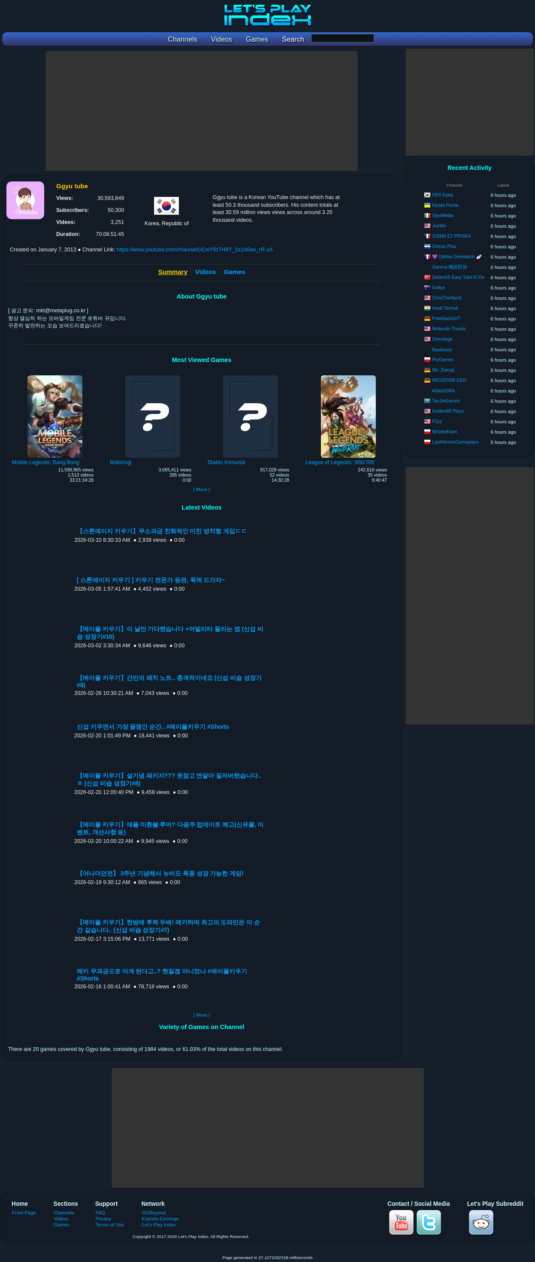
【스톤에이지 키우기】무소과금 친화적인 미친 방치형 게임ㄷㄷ (162, 531)
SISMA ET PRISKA (451, 236)
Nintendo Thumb (448, 328)
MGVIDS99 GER (449, 380)
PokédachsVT (446, 318)
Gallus (438, 287)
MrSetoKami (444, 431)
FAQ (100, 1212)
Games (234, 271)
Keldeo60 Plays (448, 411)
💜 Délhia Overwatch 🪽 (457, 256)
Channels (64, 1212)
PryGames (442, 359)
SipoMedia (442, 215)
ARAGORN (443, 390)
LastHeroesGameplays (455, 441)
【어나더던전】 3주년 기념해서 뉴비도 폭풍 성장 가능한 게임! (160, 873)
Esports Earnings (160, 1218)
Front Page (24, 1212)
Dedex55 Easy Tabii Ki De (458, 277)
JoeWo (439, 225)
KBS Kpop (442, 194)
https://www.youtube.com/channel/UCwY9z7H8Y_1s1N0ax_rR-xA (195, 250)
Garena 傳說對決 (449, 266)
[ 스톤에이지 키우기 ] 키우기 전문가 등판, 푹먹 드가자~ (151, 580)
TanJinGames (446, 400)
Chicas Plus (444, 246)
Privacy (104, 1218)
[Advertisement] (201, 111)
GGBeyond (154, 1212)
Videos (205, 271)
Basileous (442, 349)
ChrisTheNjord (446, 297)
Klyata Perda (445, 205)
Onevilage (442, 338)
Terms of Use (110, 1224)
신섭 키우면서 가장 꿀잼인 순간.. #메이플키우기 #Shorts (153, 727)
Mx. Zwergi (443, 369)
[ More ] (201, 489)
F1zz (437, 421)
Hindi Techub (445, 308)
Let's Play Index (159, 1224)
